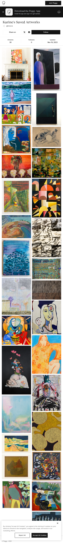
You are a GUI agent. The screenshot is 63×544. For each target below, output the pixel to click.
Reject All (22, 535)
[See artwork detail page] (16, 64)
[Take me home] (3, 3)
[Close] (57, 523)
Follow (45, 32)
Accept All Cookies (39, 535)
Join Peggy (53, 3)
